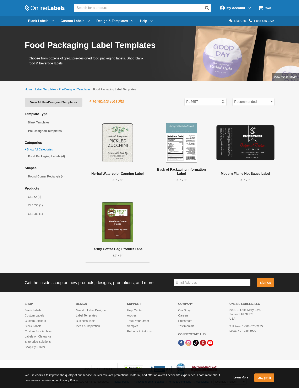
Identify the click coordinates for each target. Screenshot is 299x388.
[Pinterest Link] (203, 342)
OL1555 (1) (35, 205)
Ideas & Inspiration (88, 326)
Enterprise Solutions (38, 341)
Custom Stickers (35, 321)
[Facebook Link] (181, 342)
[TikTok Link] (196, 342)
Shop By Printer (35, 347)
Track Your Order (138, 321)
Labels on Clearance (38, 336)
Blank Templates (38, 122)
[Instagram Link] (188, 342)
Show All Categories (39, 149)
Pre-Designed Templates (75, 89)
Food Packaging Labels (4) (46, 156)
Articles (132, 315)
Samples (132, 326)
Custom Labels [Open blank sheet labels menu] (75, 21)
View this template (285, 77)
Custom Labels (34, 315)
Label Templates (45, 89)
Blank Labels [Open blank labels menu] (41, 21)
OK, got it (264, 377)
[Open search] (207, 8)
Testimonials (186, 326)
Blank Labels (33, 310)
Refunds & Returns (139, 331)
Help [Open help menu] (146, 21)
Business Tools (85, 321)
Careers (183, 315)
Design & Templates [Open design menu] (114, 21)
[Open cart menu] (264, 8)
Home (28, 89)
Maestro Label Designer (91, 310)
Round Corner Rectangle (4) (46, 176)
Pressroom (185, 321)
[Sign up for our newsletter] (212, 282)
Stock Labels (33, 326)
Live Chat (237, 20)
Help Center (135, 310)
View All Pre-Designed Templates (53, 102)
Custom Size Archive (38, 331)
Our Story (184, 310)
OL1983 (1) (35, 214)
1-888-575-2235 (261, 20)
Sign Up (265, 282)
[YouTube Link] (210, 342)
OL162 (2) (34, 196)
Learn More (240, 377)
